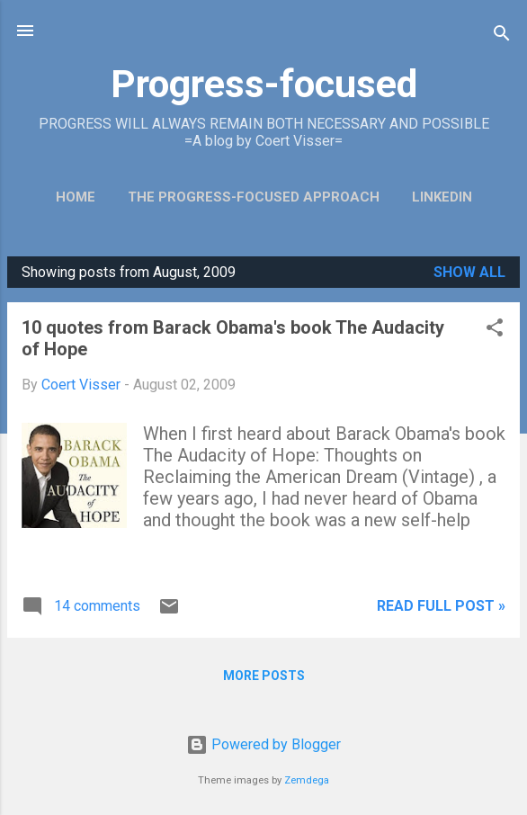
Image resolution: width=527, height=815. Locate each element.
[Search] (502, 36)
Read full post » (441, 605)
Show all (469, 272)
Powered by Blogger (263, 744)
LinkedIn (442, 197)
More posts (264, 675)
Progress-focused (264, 83)
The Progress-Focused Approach (254, 197)
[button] (494, 331)
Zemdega (306, 780)
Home (75, 197)
